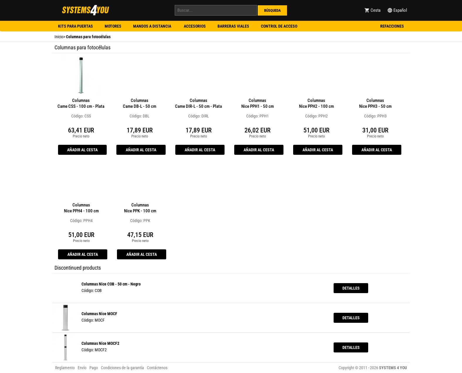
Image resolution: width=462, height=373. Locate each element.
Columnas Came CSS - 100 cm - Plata (80, 103)
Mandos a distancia (152, 26)
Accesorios (195, 26)
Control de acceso (279, 26)
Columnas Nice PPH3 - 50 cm (375, 103)
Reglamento (65, 367)
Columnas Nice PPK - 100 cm (140, 208)
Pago (93, 367)
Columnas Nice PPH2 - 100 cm (316, 103)
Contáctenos (157, 367)
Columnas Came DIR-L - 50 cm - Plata (198, 103)
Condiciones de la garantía (122, 367)
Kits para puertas (75, 26)
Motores (113, 26)
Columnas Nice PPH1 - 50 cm (257, 103)
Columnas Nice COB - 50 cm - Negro (111, 284)
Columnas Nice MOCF (99, 313)
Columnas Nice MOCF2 (100, 343)
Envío (82, 367)
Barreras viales (233, 26)
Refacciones (392, 26)
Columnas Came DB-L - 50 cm (139, 103)
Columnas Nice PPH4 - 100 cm (81, 208)
